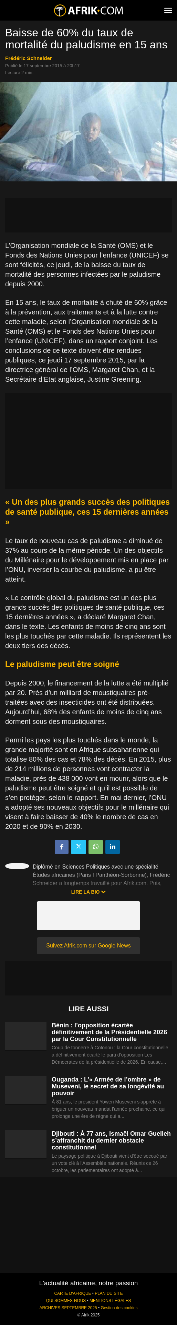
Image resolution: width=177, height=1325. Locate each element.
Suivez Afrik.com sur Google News (88, 945)
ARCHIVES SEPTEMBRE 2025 (68, 1307)
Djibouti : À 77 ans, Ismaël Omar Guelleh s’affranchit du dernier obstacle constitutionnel (111, 1140)
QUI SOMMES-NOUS (66, 1300)
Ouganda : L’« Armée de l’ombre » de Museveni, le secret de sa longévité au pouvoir (108, 1086)
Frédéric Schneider (28, 58)
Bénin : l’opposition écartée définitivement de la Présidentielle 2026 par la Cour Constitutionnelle (109, 1032)
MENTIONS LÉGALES (110, 1300)
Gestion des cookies (119, 1307)
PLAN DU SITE (109, 1293)
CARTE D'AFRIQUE (72, 1293)
